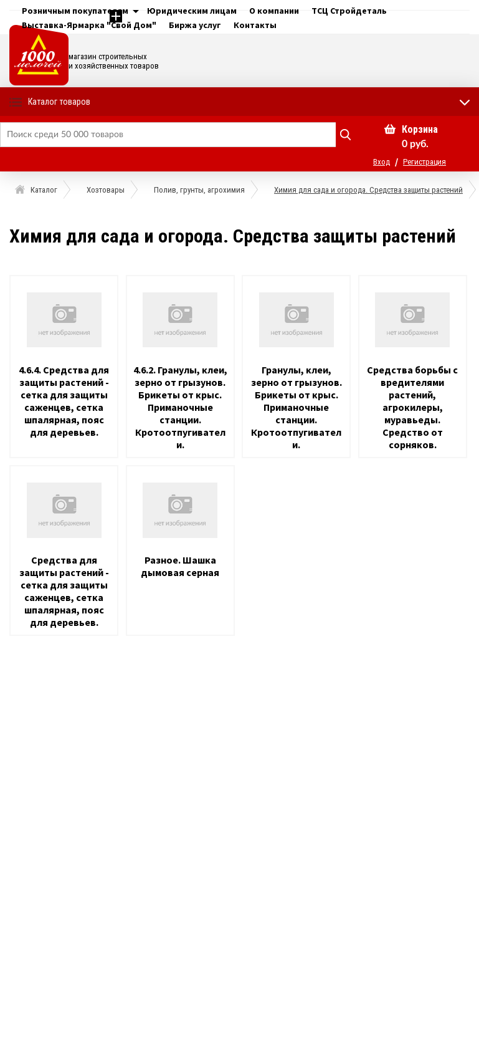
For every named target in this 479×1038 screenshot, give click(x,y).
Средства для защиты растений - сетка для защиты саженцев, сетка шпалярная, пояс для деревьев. (64, 591)
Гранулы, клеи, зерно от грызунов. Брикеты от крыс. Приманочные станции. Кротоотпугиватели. (296, 407)
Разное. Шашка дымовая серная (180, 566)
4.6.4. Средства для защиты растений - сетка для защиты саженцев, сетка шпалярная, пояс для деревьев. (64, 400)
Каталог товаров (59, 102)
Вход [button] (381, 161)
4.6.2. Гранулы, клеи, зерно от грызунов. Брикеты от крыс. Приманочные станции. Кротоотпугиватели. (180, 407)
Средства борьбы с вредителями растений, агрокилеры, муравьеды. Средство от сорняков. (412, 407)
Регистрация (424, 161)
